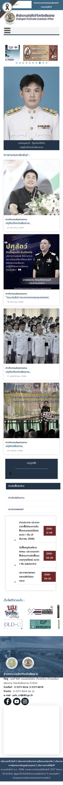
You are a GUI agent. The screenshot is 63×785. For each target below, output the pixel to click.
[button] (16, 63)
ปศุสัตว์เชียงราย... (14, 445)
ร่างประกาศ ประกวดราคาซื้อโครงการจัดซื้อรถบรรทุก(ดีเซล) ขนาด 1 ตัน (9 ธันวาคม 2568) (29, 531)
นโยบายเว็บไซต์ (8, 761)
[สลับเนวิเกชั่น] (10, 473)
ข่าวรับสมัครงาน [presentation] (16, 498)
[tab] (33, 486)
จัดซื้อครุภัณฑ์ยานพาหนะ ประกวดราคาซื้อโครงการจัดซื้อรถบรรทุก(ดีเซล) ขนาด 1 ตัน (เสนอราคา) (29, 556)
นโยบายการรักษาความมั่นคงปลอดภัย (35, 761)
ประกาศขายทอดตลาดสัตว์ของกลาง (27, 577)
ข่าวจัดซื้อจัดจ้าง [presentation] (16, 486)
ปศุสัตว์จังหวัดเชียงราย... (18, 223)
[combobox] (21, 4)
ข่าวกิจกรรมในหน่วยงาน (16, 219)
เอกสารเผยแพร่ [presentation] (16, 509)
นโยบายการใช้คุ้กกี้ (46, 765)
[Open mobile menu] (7, 30)
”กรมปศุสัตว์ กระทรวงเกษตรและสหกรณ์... (27, 297)
